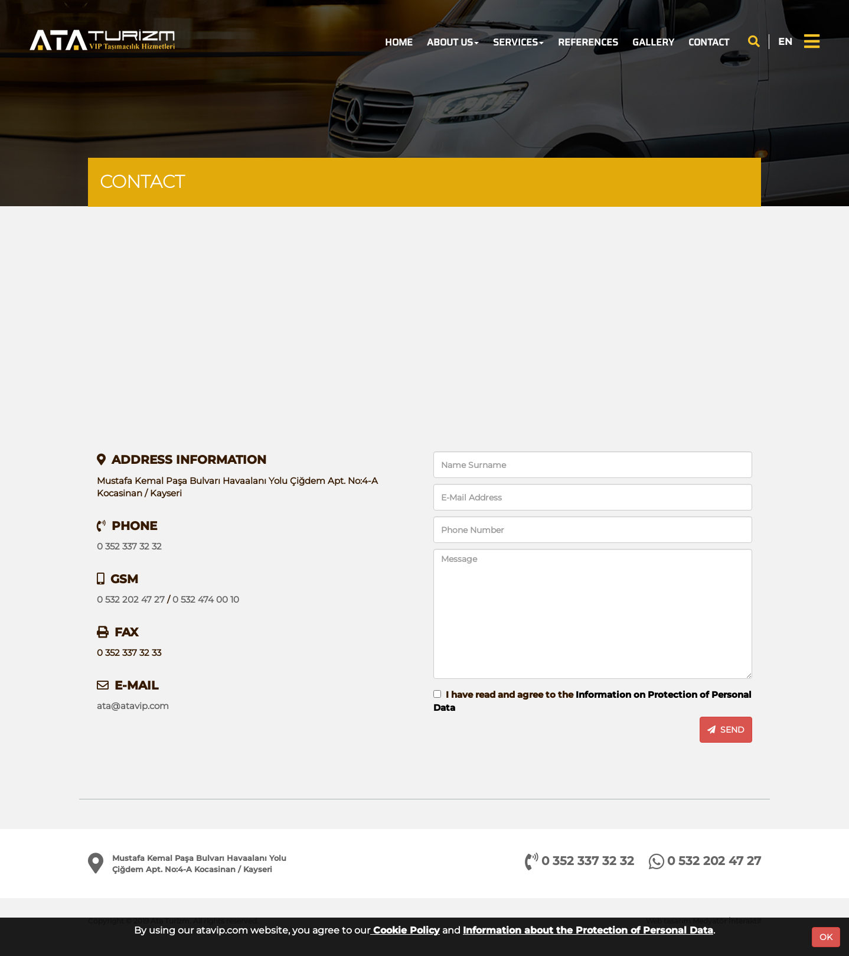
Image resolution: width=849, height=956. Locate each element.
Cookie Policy (405, 930)
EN (785, 41)
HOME (399, 42)
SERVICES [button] (518, 42)
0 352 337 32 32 (129, 546)
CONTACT (708, 42)
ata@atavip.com (133, 705)
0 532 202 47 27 (131, 599)
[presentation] (487, 730)
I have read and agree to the (592, 701)
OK (825, 937)
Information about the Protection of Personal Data (588, 930)
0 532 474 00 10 (205, 599)
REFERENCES (588, 42)
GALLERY (653, 42)
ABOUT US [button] (453, 42)
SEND (725, 729)
